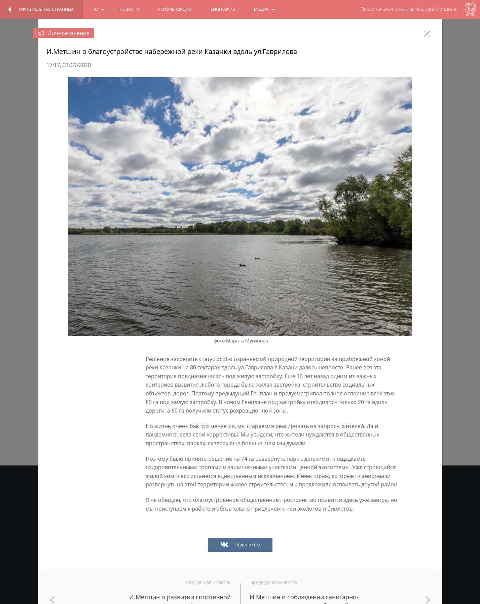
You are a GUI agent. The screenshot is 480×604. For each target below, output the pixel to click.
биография (223, 9)
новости (129, 9)
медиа (261, 9)
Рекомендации (175, 9)
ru (95, 9)
